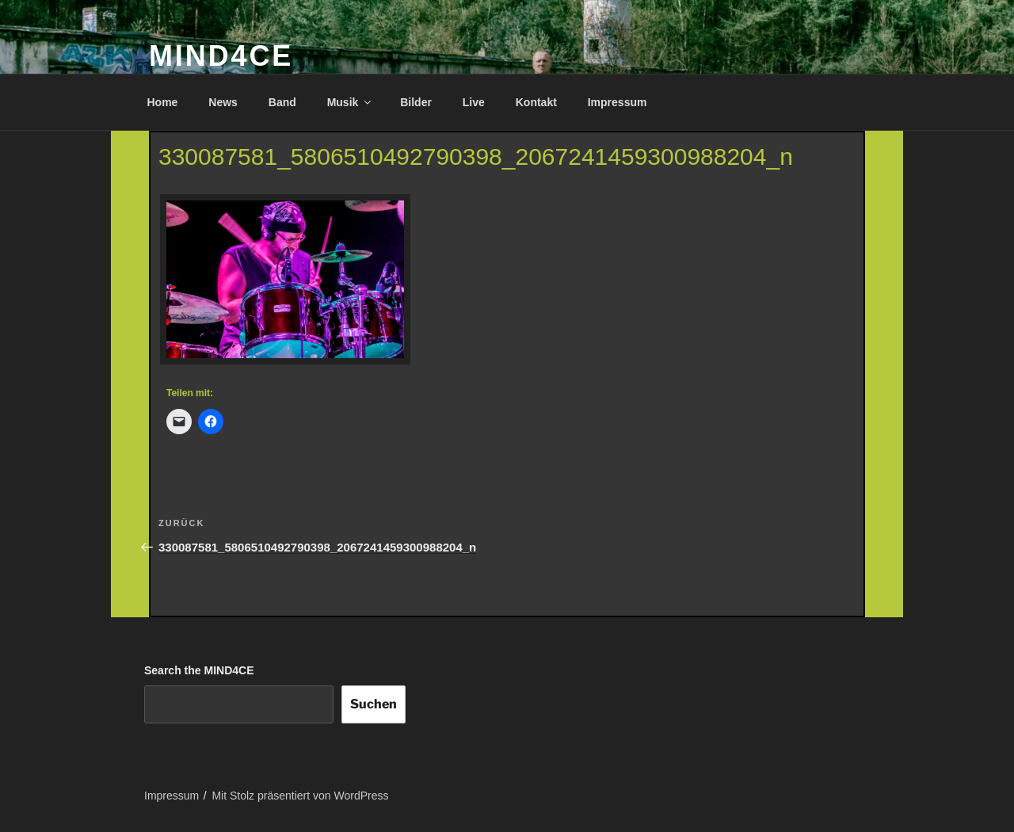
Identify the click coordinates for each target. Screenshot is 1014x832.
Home (162, 102)
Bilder (416, 102)
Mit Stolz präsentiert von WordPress (300, 795)
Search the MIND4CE (199, 670)
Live (474, 102)
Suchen (373, 704)
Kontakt (536, 102)
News (223, 102)
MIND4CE (221, 56)
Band (282, 102)
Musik (350, 102)
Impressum (617, 102)
